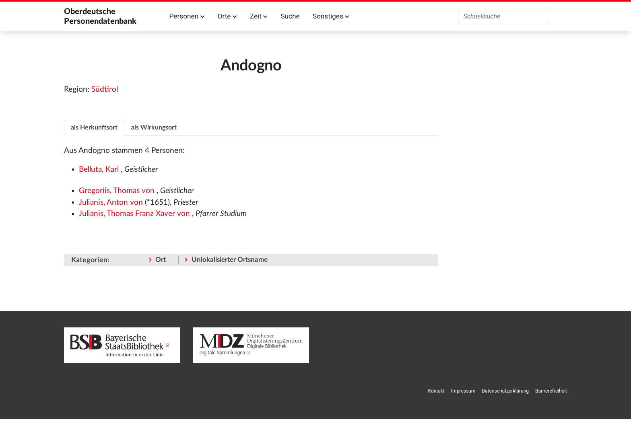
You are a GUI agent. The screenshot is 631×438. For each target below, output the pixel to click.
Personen (187, 16)
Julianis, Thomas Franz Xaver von (134, 214)
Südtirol (104, 89)
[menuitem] (436, 391)
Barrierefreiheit (551, 391)
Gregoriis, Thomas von (117, 191)
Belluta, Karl (99, 169)
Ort (160, 259)
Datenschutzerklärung (505, 391)
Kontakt (436, 391)
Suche (289, 16)
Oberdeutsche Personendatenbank (100, 16)
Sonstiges (331, 16)
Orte (227, 16)
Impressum (463, 391)
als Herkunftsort (94, 127)
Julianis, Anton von (111, 202)
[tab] (94, 127)
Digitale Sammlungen (222, 353)
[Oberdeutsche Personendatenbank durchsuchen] (504, 16)
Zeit (259, 16)
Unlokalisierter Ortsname (230, 259)
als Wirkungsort (154, 127)
